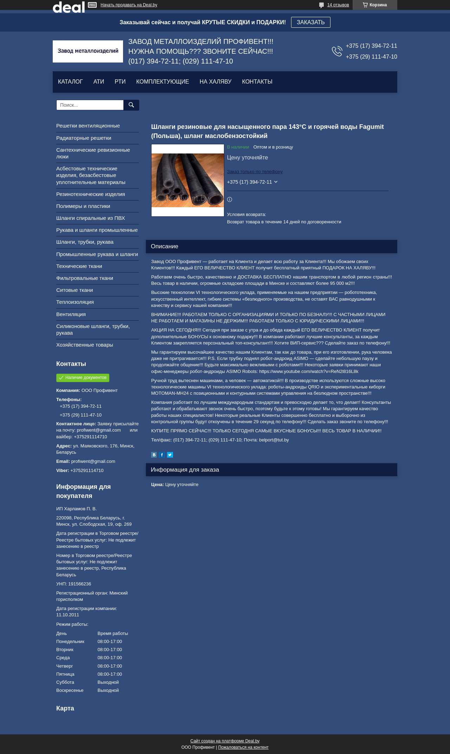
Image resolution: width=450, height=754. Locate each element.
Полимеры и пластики (83, 206)
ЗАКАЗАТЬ (311, 22)
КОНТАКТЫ (257, 82)
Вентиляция (71, 314)
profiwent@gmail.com (93, 461)
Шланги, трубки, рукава (85, 242)
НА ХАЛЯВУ (216, 82)
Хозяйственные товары (84, 345)
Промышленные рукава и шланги (97, 254)
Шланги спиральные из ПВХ (90, 218)
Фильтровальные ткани (84, 278)
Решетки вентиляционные (88, 126)
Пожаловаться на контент (243, 747)
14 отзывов (338, 4)
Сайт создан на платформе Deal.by (225, 741)
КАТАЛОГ (70, 82)
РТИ (120, 82)
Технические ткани (79, 266)
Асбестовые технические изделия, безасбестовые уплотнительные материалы (91, 175)
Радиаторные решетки (83, 138)
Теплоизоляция (75, 302)
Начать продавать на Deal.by (129, 4)
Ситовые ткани (74, 290)
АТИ (99, 82)
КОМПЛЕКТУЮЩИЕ (162, 82)
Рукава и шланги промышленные (97, 230)
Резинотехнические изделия (90, 194)
